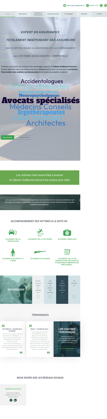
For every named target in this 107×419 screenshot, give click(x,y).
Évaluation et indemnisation (38, 14)
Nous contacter (7, 137)
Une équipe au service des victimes (50, 289)
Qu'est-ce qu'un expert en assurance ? (38, 289)
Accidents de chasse (40, 259)
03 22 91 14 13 (92, 5)
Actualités (84, 14)
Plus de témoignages (67, 348)
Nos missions (23, 14)
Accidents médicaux (67, 239)
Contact (99, 14)
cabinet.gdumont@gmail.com (74, 5)
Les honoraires (74, 289)
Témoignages (69, 14)
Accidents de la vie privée (40, 239)
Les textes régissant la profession (62, 289)
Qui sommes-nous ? (53, 14)
